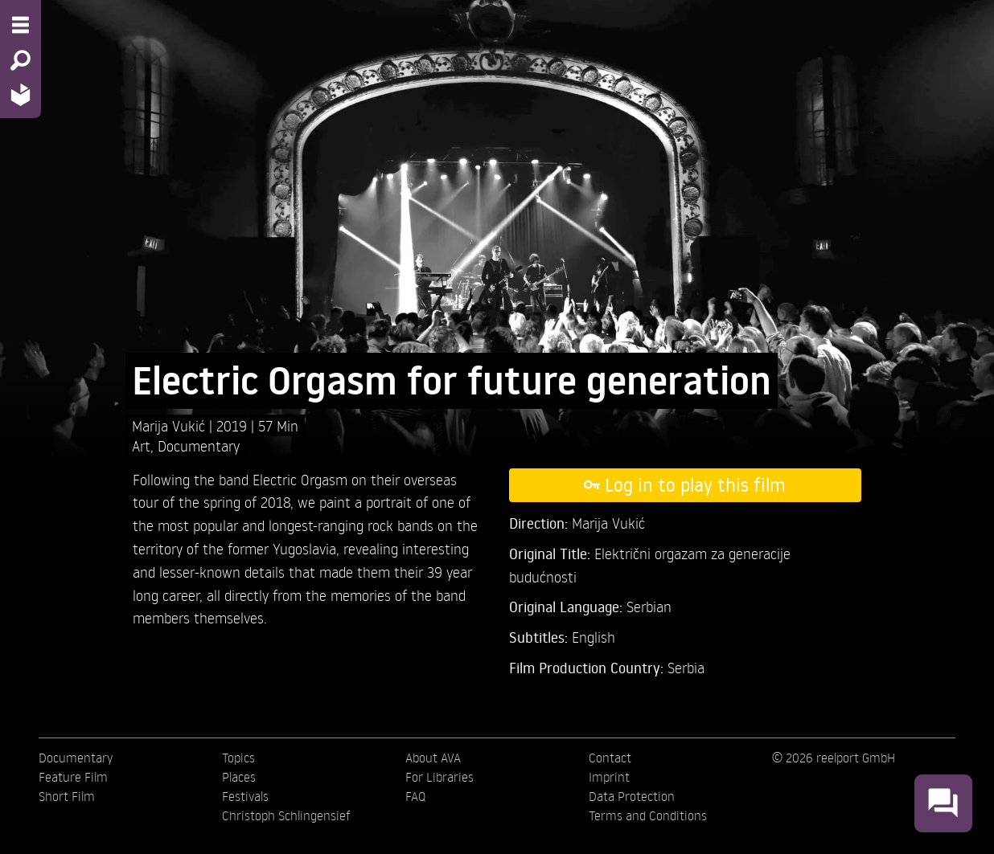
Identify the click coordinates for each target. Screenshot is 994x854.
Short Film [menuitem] (67, 796)
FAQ (415, 796)
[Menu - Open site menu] (20, 25)
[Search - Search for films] (20, 60)
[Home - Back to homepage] (20, 94)
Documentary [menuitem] (76, 758)
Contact (610, 758)
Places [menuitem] (239, 777)
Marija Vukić (170, 425)
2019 (233, 425)
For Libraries (439, 777)
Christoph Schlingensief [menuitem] (286, 815)
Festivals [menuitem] (245, 796)
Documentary (199, 445)
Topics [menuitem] (238, 758)
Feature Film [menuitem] (73, 777)
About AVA (433, 758)
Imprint (609, 777)
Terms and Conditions (648, 815)
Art (141, 445)
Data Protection (632, 796)
